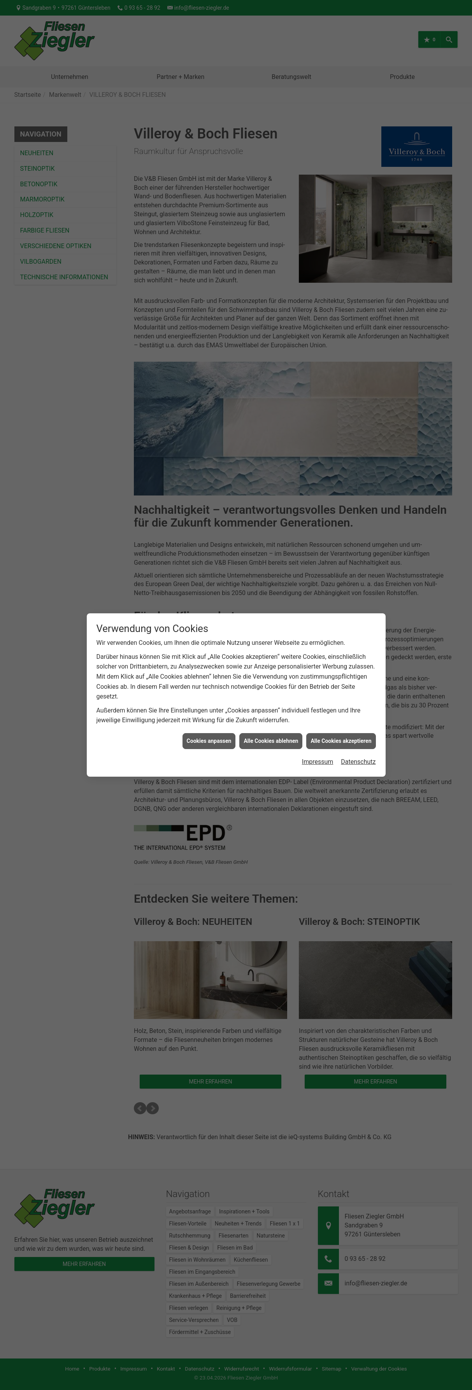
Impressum (317, 752)
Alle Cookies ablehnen (271, 731)
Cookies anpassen (209, 731)
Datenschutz (358, 752)
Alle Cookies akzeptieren (341, 731)
